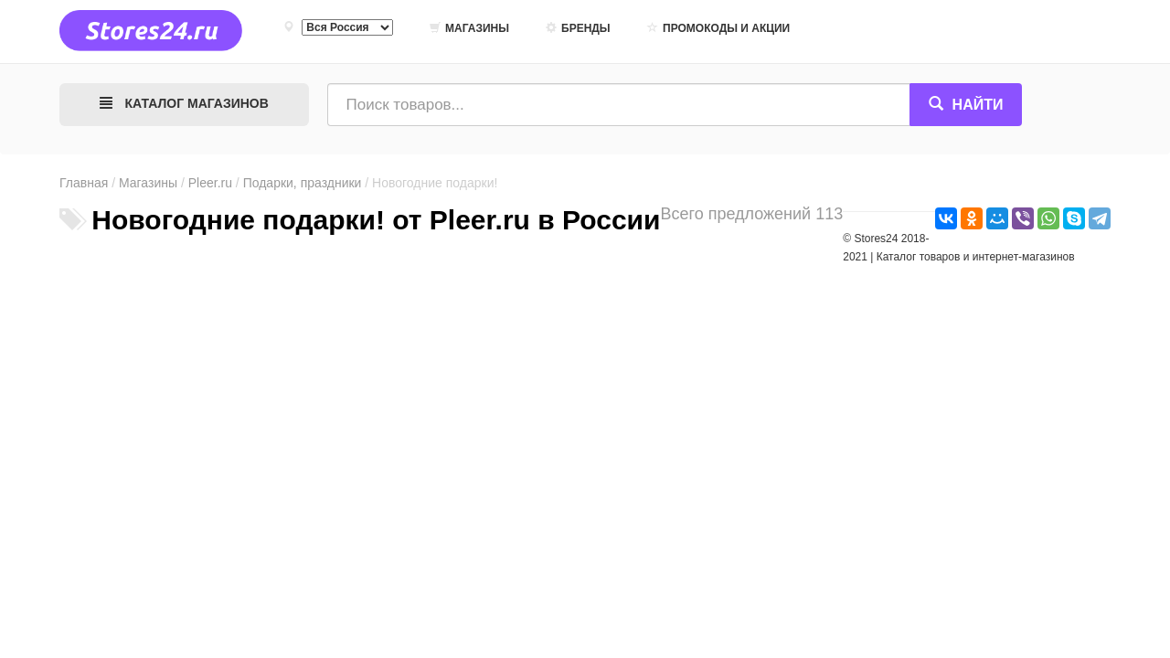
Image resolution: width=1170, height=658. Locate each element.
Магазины (469, 28)
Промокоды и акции (718, 28)
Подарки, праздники (302, 182)
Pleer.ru (210, 182)
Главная (83, 182)
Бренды (578, 28)
